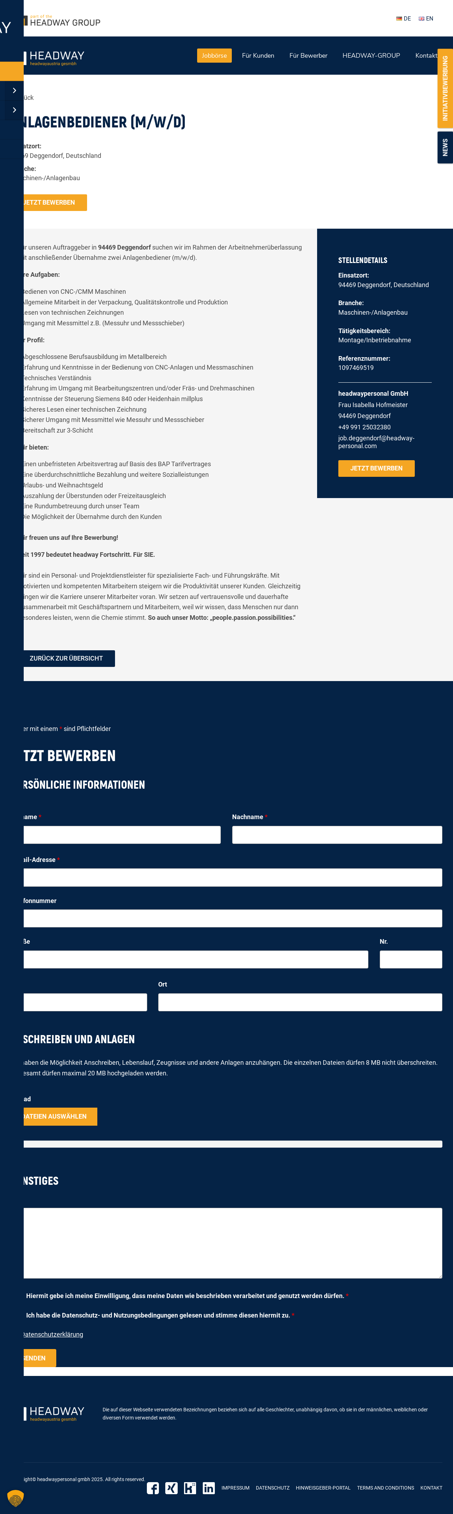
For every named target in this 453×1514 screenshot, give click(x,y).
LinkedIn (209, 1488)
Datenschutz (272, 1488)
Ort (162, 984)
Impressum (236, 1488)
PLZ (16, 984)
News (445, 147)
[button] (15, 1498)
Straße (20, 941)
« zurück (22, 97)
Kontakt (426, 55)
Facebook (155, 1488)
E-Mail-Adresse (35, 860)
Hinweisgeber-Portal (323, 1488)
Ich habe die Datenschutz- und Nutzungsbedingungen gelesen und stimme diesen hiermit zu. (160, 1315)
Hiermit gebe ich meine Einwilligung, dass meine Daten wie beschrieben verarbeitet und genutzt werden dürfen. (187, 1296)
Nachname (250, 817)
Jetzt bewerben (49, 202)
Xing (173, 1488)
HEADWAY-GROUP (371, 55)
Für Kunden (258, 55)
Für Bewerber (308, 55)
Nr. (384, 941)
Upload (21, 1099)
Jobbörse (214, 55)
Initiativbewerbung (445, 88)
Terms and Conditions (385, 1488)
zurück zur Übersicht (66, 659)
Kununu (191, 1488)
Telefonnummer (34, 900)
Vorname (26, 817)
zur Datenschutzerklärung (47, 1334)
